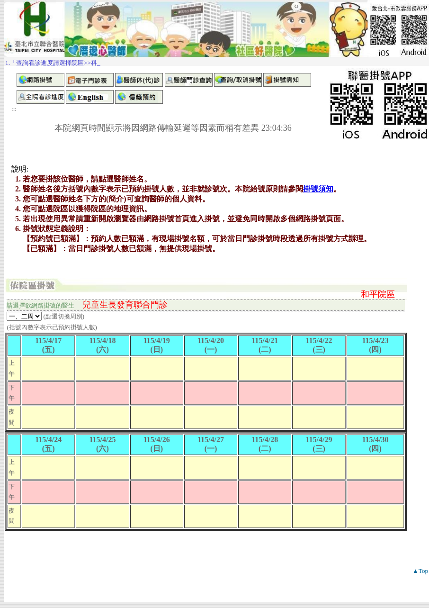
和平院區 (378, 294)
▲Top (420, 570)
